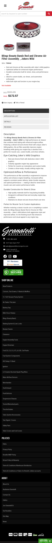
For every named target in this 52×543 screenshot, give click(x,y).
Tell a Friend (20, 103)
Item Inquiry (8, 103)
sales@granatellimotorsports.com (17, 246)
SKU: (3, 63)
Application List (11, 116)
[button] (26, 13)
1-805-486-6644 (11, 239)
